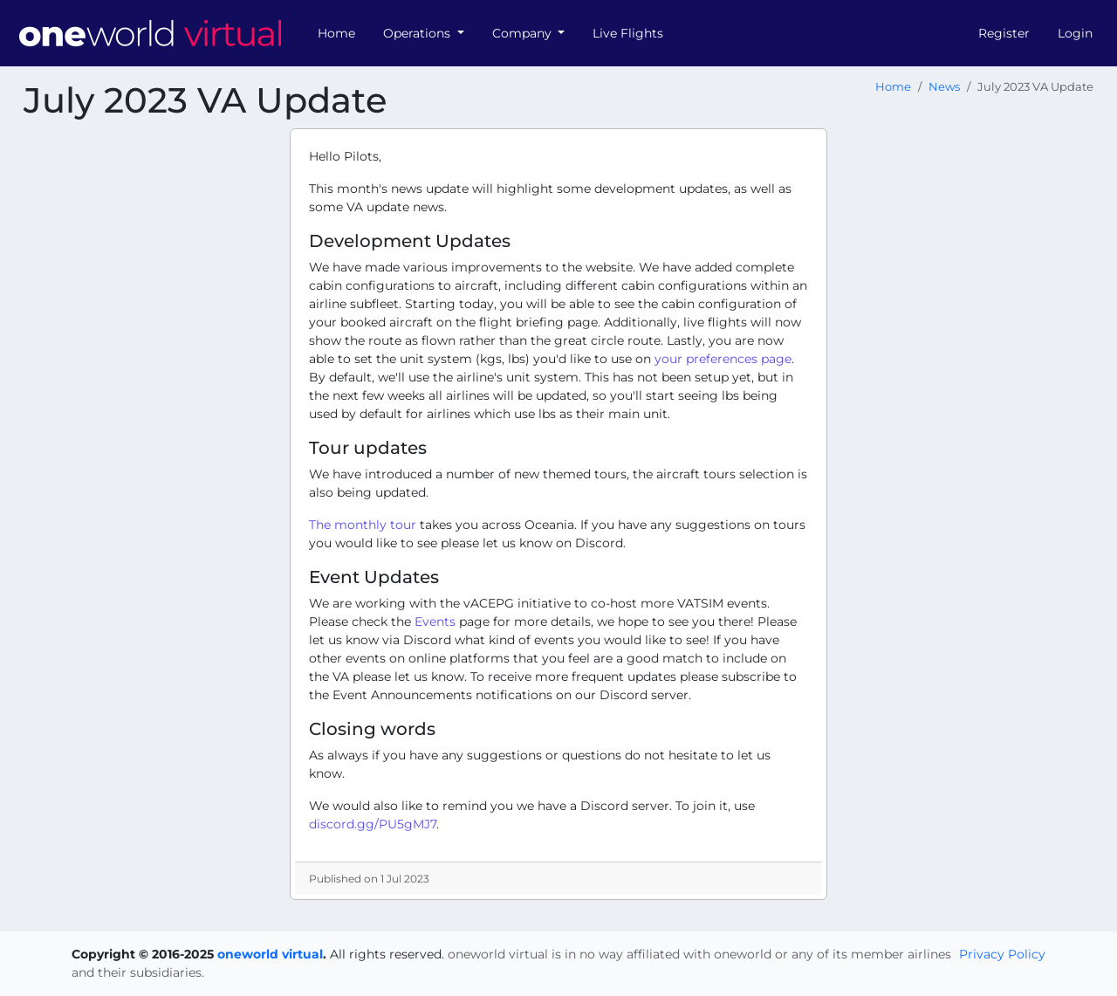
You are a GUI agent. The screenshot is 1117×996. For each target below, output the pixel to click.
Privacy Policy (1002, 954)
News (944, 86)
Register (1004, 33)
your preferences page (722, 359)
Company (523, 33)
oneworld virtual (270, 954)
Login (1075, 33)
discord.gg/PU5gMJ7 (372, 824)
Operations (418, 33)
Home (336, 33)
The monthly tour (362, 524)
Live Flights (628, 33)
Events (435, 621)
